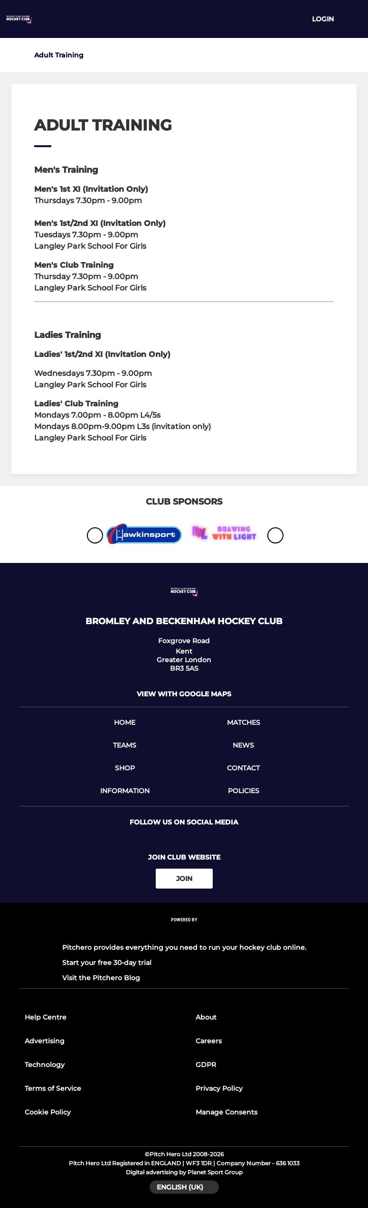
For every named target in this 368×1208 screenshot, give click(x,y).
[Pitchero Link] (184, 932)
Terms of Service (53, 1088)
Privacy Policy (219, 1088)
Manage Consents (226, 1112)
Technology (45, 1064)
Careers (209, 1041)
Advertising (45, 1041)
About (206, 1017)
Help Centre (45, 1017)
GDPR (206, 1064)
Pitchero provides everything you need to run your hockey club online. (184, 947)
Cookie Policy (48, 1112)
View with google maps (184, 694)
